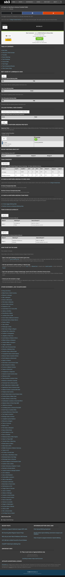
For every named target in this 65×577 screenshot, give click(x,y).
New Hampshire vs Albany (8, 365)
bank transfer (49, 266)
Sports (22, 2)
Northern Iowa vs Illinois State (9, 351)
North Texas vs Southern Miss (9, 410)
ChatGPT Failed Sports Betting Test (11, 544)
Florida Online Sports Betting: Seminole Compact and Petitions (48, 533)
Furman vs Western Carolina (9, 367)
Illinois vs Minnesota (7, 299)
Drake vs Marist (6, 322)
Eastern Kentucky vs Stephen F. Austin (11, 466)
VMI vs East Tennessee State (9, 347)
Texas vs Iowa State (6, 499)
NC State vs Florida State (8, 452)
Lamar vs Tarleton (6, 490)
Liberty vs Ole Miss (6, 311)
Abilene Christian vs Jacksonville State (11, 389)
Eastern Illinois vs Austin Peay (9, 398)
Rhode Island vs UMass (7, 443)
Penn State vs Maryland (7, 427)
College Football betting (15, 19)
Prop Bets (4, 55)
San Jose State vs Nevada (8, 506)
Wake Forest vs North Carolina (9, 293)
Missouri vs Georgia (7, 295)
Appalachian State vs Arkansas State (10, 387)
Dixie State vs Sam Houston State (10, 362)
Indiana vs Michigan (7, 493)
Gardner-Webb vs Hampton (8, 342)
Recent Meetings (6, 57)
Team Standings (6, 59)
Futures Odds (5, 61)
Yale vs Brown (5, 324)
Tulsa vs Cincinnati (6, 423)
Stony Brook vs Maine (7, 313)
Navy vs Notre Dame (7, 430)
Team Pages (5, 64)
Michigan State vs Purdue (8, 416)
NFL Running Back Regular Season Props (13, 533)
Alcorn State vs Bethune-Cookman (10, 317)
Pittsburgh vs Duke (6, 326)
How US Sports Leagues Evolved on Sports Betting (47, 538)
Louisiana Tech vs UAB (7, 315)
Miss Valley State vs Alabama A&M (10, 385)
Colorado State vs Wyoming (8, 441)
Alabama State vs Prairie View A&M (10, 403)
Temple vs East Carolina (8, 392)
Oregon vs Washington (7, 504)
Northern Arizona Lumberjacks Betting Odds (12, 206)
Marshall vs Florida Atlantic (8, 468)
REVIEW (8, 40)
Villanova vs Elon (6, 376)
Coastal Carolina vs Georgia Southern (11, 470)
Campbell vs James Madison (9, 419)
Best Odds (4, 50)
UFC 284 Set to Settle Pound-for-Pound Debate (14, 540)
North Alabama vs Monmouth (9, 358)
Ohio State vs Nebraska (7, 302)
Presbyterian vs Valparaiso (8, 371)
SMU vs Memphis (6, 297)
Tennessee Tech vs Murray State (9, 383)
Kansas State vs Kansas (7, 304)
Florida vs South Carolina (8, 497)
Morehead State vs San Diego (9, 457)
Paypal (3, 268)
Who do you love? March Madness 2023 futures (14, 536)
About (56, 2)
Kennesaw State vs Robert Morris (10, 320)
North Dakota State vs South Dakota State (12, 394)
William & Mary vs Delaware (8, 340)
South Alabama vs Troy (7, 432)
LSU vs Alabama (6, 472)
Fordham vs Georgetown (8, 333)
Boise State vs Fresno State (8, 484)
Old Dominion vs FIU (7, 486)
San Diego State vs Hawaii (8, 513)
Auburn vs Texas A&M (7, 439)
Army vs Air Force (6, 290)
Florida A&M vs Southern (8, 477)
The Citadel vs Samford (7, 414)
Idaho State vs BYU (6, 445)
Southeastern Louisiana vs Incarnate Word (12, 401)
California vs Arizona (7, 405)
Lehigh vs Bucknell (6, 344)
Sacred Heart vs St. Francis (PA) (9, 308)
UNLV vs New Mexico (7, 479)
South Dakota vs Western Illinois (10, 338)
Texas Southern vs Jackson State (9, 378)
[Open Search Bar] (60, 1)
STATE (5, 25)
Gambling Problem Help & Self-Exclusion (32, 558)
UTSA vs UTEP (5, 508)
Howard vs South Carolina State (9, 374)
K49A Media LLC (5, 564)
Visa (27, 266)
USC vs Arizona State (7, 511)
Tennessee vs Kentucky (7, 481)
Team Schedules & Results (8, 66)
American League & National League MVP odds (14, 529)
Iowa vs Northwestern (7, 475)
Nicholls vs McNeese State (8, 349)
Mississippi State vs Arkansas (9, 459)
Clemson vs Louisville (7, 502)
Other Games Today (7, 68)
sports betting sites (14, 259)
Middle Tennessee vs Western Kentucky (11, 448)
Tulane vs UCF (5, 450)
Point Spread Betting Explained (42, 529)
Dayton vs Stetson (6, 360)
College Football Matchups (8, 519)
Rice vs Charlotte (6, 434)
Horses (40, 2)
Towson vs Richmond (7, 369)
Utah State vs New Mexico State (9, 454)
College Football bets (55, 182)
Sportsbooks (30, 2)
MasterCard (34, 266)
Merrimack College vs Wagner (9, 329)
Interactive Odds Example (8, 52)
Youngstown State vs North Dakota (10, 353)
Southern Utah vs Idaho (8, 463)
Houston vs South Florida (8, 495)
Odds (15, 2)
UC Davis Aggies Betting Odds (9, 204)
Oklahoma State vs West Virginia (10, 436)
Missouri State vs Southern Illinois (10, 356)
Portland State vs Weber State (9, 396)
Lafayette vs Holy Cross (7, 335)
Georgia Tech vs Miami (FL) (8, 331)
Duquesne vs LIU (6, 306)
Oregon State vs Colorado (8, 488)
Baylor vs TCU (5, 425)
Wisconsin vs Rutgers (7, 421)
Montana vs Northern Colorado (9, 380)
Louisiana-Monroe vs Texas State (10, 412)
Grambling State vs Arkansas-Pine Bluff (11, 407)
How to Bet (48, 2)
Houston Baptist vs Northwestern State (11, 461)
